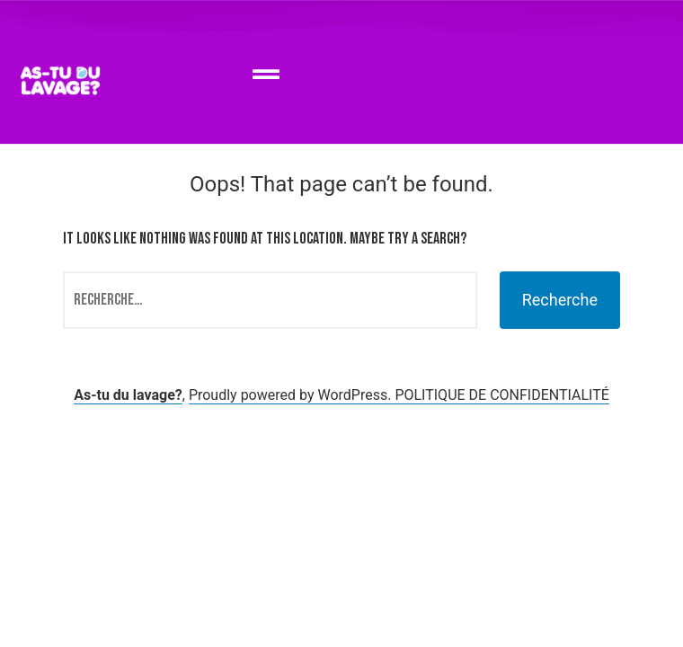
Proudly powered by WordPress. (292, 394)
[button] (265, 75)
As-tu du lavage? (128, 394)
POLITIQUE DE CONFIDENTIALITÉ (501, 394)
